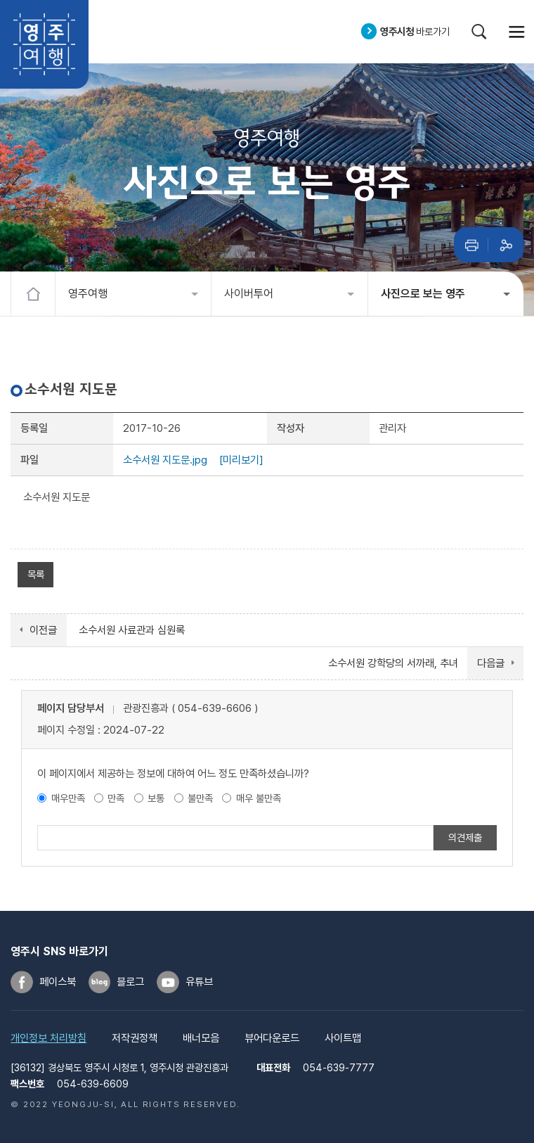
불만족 (200, 798)
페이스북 (57, 982)
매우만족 (68, 798)
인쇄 (471, 244)
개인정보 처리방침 (48, 1038)
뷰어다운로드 (272, 1038)
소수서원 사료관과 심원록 (132, 630)
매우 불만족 (258, 798)
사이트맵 (343, 1038)
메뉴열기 (517, 31)
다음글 (490, 663)
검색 (479, 31)
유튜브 (199, 982)
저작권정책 (134, 1038)
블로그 (130, 982)
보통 (156, 798)
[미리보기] (241, 460)
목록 (35, 574)
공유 (505, 244)
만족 (116, 798)
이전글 (43, 630)
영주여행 (44, 44)
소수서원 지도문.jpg (165, 460)
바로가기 (415, 31)
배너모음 (201, 1038)
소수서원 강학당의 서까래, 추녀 (393, 663)
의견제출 (465, 837)
